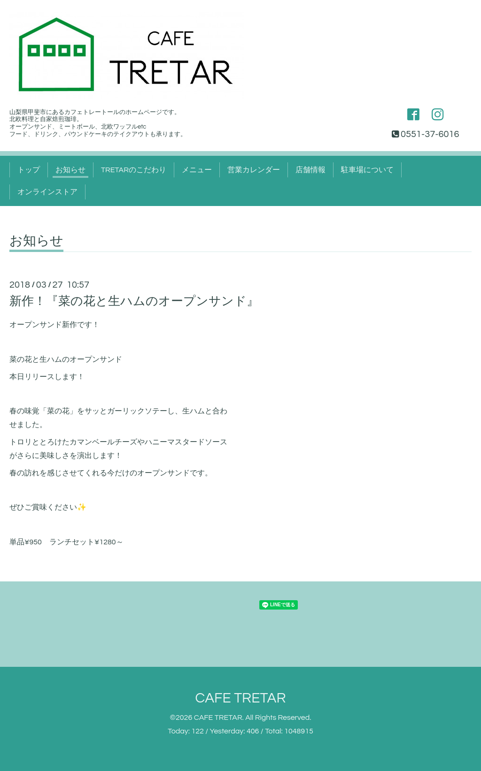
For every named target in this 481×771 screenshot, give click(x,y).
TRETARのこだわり (133, 170)
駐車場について (367, 170)
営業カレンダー (253, 170)
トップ (28, 170)
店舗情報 (310, 170)
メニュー (197, 170)
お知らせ (70, 170)
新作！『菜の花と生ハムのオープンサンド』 (134, 301)
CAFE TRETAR (240, 698)
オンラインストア (47, 192)
